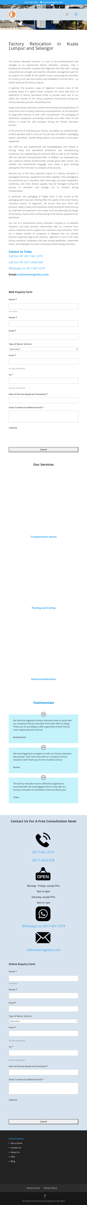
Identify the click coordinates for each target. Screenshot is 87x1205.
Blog (13, 1161)
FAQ (13, 1156)
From (12, 355)
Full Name (13, 311)
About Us (15, 1152)
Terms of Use (33, 1188)
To (11, 374)
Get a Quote (16, 1143)
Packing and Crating (43, 607)
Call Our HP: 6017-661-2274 (26, 256)
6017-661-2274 (43, 852)
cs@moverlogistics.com (33, 274)
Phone (13, 317)
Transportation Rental (43, 536)
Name (13, 299)
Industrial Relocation (43, 679)
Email (12, 330)
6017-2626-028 (43, 860)
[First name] (43, 306)
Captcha (13, 427)
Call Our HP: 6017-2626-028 (26, 262)
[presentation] (31, 436)
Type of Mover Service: (20, 344)
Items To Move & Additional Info (26, 407)
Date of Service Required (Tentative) (28, 394)
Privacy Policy (50, 1188)
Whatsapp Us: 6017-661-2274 (27, 268)
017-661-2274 (32, 2)
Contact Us (16, 1147)
